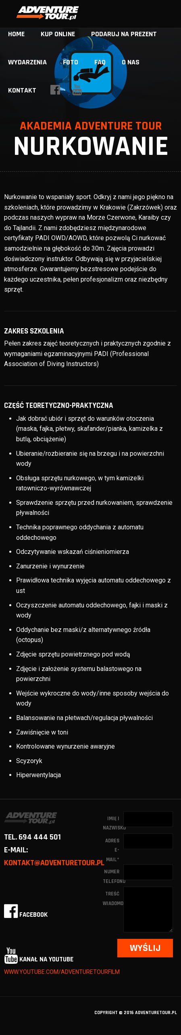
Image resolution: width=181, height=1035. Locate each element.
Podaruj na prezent (124, 34)
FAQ (100, 62)
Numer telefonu (113, 876)
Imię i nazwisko (113, 823)
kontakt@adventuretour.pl (54, 863)
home (16, 34)
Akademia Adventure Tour (91, 126)
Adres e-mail (112, 850)
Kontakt (22, 90)
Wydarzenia (27, 62)
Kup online (58, 34)
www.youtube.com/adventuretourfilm (62, 972)
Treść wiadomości (113, 898)
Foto (70, 62)
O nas (130, 62)
